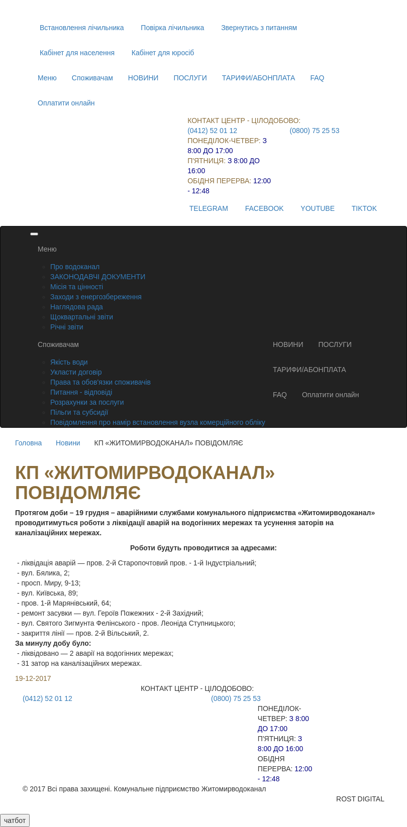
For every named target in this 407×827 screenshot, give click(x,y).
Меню (47, 78)
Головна (28, 443)
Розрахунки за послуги (87, 402)
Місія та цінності (76, 287)
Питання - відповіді (81, 392)
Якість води (69, 362)
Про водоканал (74, 267)
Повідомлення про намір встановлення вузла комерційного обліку (157, 422)
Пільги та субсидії (79, 412)
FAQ (317, 78)
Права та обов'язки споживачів (100, 382)
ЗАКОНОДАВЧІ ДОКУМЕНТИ (97, 277)
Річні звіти (66, 327)
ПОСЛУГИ (190, 78)
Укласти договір (76, 372)
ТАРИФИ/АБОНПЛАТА (258, 78)
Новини (68, 443)
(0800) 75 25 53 (315, 131)
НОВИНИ (143, 78)
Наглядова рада (76, 307)
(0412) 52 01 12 (212, 131)
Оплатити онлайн (66, 103)
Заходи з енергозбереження (96, 297)
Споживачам (92, 78)
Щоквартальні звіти (81, 317)
